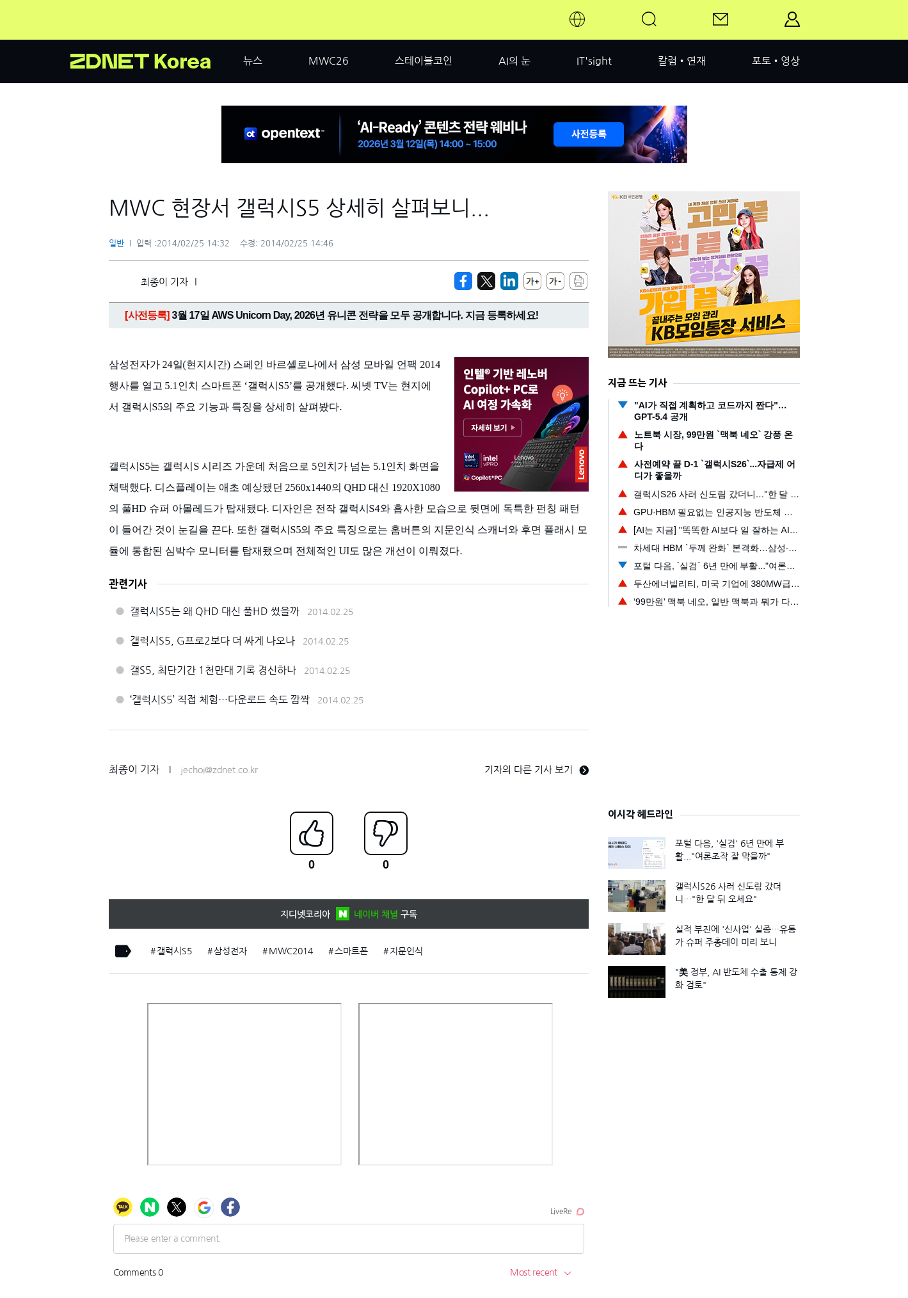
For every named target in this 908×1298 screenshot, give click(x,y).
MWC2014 (291, 951)
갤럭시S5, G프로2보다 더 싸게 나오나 (212, 641)
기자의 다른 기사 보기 (536, 769)
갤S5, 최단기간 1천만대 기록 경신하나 (213, 670)
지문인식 (406, 951)
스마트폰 (351, 951)
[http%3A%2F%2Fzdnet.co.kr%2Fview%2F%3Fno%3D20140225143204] (509, 281)
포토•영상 (776, 61)
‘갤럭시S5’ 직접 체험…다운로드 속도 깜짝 (220, 699)
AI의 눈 (514, 61)
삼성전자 (230, 951)
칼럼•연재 (682, 61)
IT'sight (594, 61)
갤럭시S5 (174, 951)
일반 (116, 243)
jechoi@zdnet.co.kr (219, 769)
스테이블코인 (423, 61)
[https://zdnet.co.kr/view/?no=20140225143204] (463, 281)
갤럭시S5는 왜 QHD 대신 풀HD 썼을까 (214, 611)
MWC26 (328, 61)
